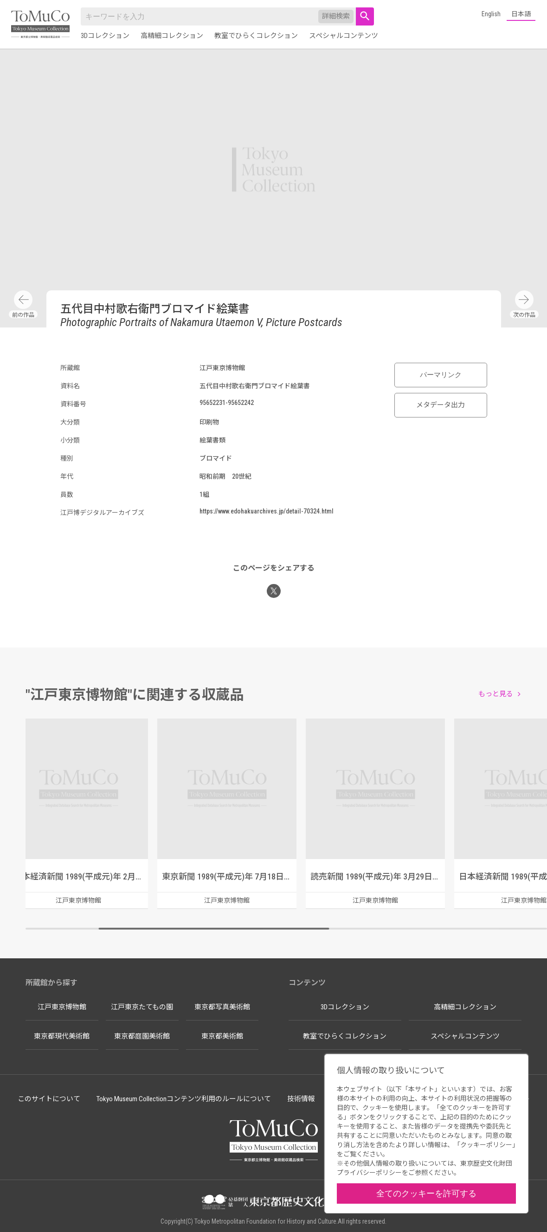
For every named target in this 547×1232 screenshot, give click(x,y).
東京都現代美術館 (62, 1036)
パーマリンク (441, 375)
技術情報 (301, 1099)
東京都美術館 (222, 1036)
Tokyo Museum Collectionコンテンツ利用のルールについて (184, 1099)
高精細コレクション (172, 36)
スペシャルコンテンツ (343, 36)
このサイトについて (49, 1099)
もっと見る (495, 694)
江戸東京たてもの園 (142, 1007)
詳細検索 (336, 16)
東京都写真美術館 (222, 1007)
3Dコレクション (105, 36)
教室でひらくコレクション (256, 36)
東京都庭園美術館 (142, 1036)
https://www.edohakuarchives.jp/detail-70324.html (266, 511)
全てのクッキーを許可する (426, 1193)
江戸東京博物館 (62, 1007)
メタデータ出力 (440, 405)
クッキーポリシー (486, 1145)
